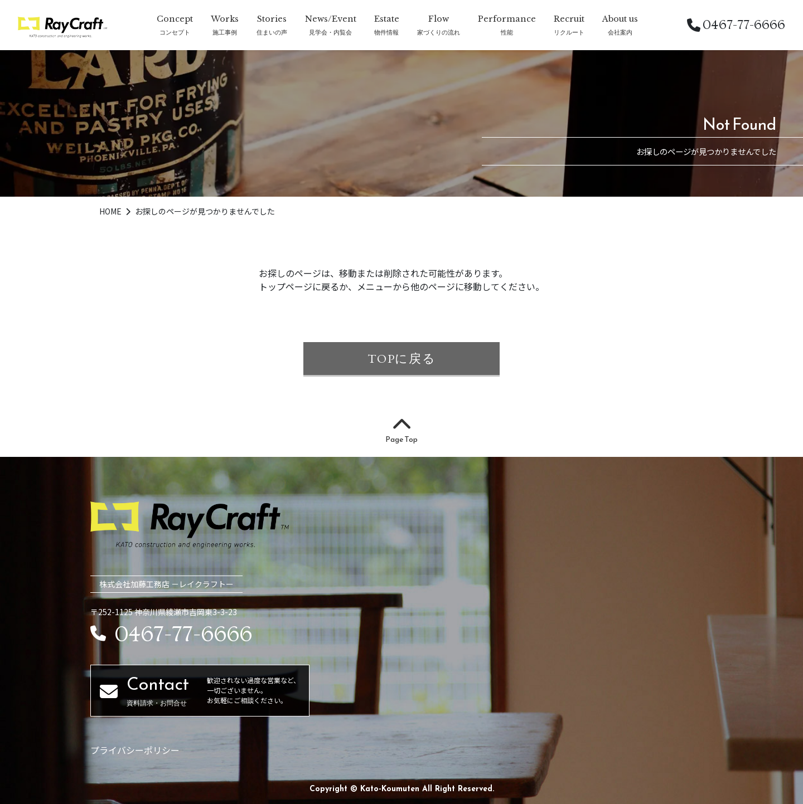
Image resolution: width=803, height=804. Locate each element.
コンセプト (174, 32)
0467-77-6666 (736, 24)
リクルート (569, 32)
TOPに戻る (401, 358)
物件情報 (386, 32)
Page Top (401, 431)
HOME (111, 211)
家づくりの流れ (438, 32)
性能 (507, 32)
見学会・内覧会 (330, 32)
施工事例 (224, 32)
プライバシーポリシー (135, 750)
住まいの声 (272, 32)
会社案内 (620, 32)
